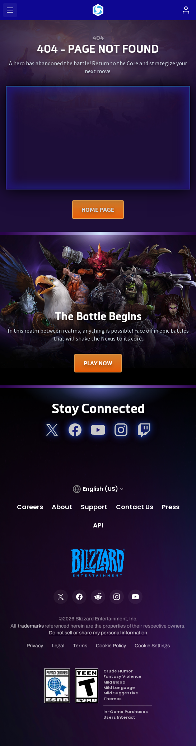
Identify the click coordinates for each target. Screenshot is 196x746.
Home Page (98, 209)
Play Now (98, 363)
